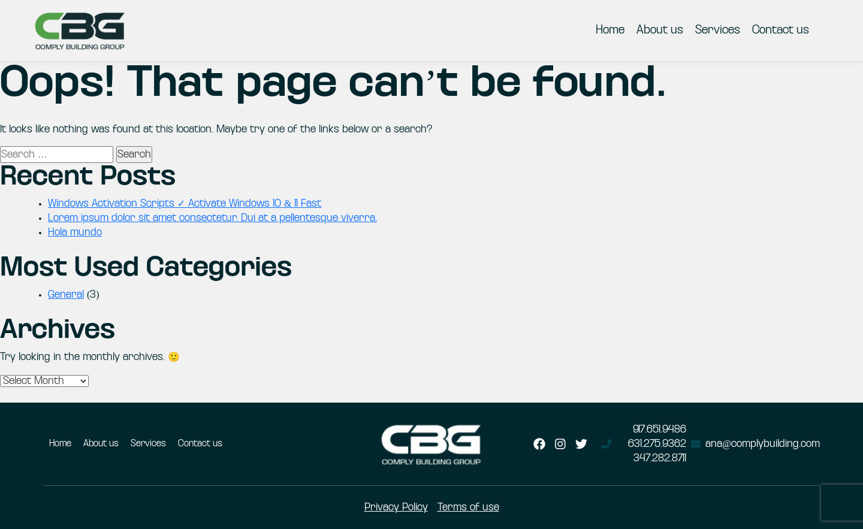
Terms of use (468, 507)
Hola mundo (75, 232)
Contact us (780, 30)
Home (610, 30)
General (66, 295)
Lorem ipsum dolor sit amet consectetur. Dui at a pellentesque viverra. (212, 218)
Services (717, 30)
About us (659, 30)
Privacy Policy (396, 507)
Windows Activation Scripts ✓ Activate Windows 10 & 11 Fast (184, 203)
